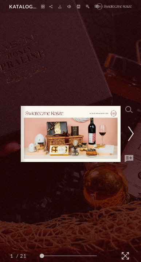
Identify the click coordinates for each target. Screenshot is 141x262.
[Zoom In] (88, 6)
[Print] (78, 6)
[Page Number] (12, 256)
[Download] (60, 6)
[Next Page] (130, 134)
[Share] (51, 6)
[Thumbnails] (43, 6)
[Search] (129, 109)
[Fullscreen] (125, 256)
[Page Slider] (68, 255)
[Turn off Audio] (69, 6)
